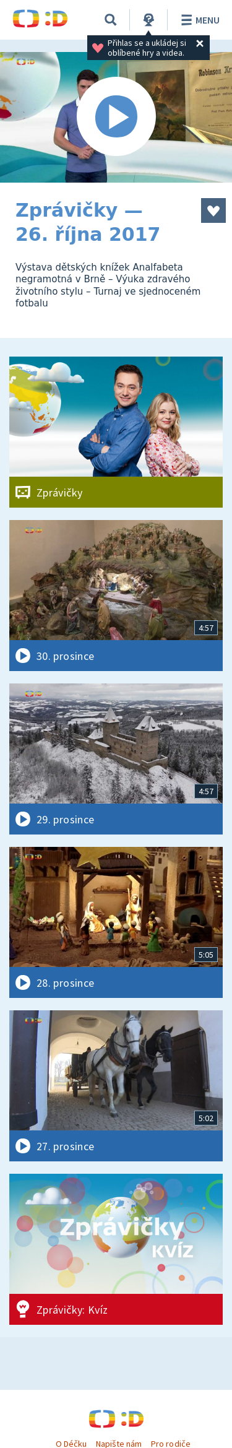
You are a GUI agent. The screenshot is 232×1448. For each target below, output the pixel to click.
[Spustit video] (116, 117)
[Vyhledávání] (110, 20)
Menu (198, 20)
